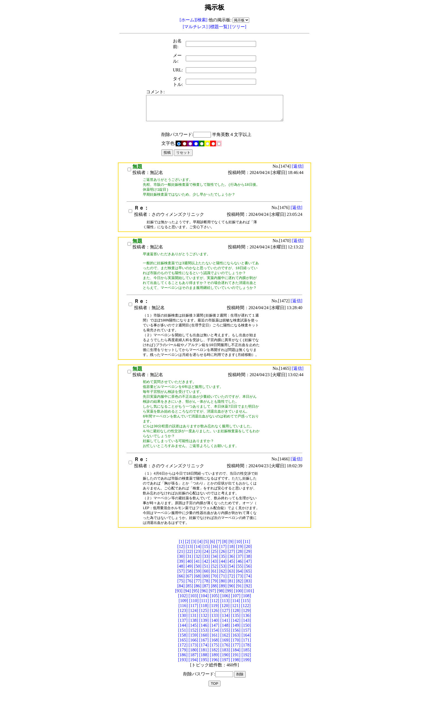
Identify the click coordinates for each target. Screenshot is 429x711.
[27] (231, 570)
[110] (193, 619)
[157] (246, 648)
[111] (204, 619)
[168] (214, 658)
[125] (204, 629)
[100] (239, 609)
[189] (214, 673)
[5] (206, 560)
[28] (240, 570)
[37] (240, 575)
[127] (225, 629)
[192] (246, 673)
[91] (240, 604)
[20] (248, 565)
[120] (225, 624)
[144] (183, 644)
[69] (206, 594)
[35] (223, 575)
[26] (223, 570)
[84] (181, 604)
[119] (214, 624)
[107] (235, 614)
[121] (235, 624)
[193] (183, 678)
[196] (214, 678)
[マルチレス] (196, 26)
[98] (220, 609)
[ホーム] (188, 20)
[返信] (297, 171)
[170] (235, 658)
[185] (246, 668)
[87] (206, 604)
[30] (181, 575)
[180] (193, 668)
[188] (204, 673)
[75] (181, 599)
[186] (183, 673)
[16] (214, 565)
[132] (204, 634)
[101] (249, 609)
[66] (181, 594)
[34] (214, 575)
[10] (238, 560)
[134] (225, 634)
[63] (231, 589)
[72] (231, 594)
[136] (246, 634)
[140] (214, 639)
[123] (183, 629)
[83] (248, 599)
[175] (214, 663)
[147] (214, 644)
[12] (181, 565)
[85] (189, 604)
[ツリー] (238, 26)
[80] (223, 599)
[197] (225, 678)
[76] (189, 599)
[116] (183, 624)
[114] (235, 619)
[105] (214, 614)
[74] (248, 594)
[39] (181, 579)
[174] (204, 663)
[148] (225, 644)
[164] (246, 653)
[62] (223, 589)
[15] (206, 565)
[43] (214, 579)
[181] (204, 668)
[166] (193, 658)
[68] (197, 594)
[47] (248, 579)
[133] (214, 634)
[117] (193, 624)
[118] (203, 624)
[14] (197, 565)
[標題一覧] (219, 26)
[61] (214, 589)
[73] (240, 594)
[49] (189, 584)
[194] (193, 678)
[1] (181, 560)
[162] (225, 653)
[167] (204, 658)
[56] (248, 584)
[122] (246, 624)
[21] (181, 570)
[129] (246, 629)
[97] (212, 609)
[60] (206, 589)
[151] (183, 648)
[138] (193, 639)
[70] (214, 594)
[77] (197, 599)
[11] (246, 560)
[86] (197, 604)
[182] (214, 668)
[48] (181, 584)
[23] (197, 570)
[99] (229, 609)
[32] (197, 575)
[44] (223, 579)
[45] (231, 579)
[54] (231, 584)
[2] (187, 560)
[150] (246, 644)
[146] (204, 644)
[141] (225, 639)
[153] (204, 648)
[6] (212, 560)
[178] (246, 663)
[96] (204, 609)
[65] (248, 589)
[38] (248, 575)
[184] (235, 668)
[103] (193, 614)
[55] (240, 584)
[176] (225, 663)
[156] (235, 648)
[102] (183, 614)
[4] (200, 560)
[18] (231, 565)
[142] (235, 639)
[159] (193, 653)
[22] (189, 570)
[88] (214, 604)
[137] (183, 639)
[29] (248, 570)
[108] (246, 614)
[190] (225, 673)
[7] (218, 560)
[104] (204, 614)
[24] (206, 570)
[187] (193, 673)
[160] (204, 653)
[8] (224, 560)
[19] (240, 565)
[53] (223, 584)
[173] (193, 663)
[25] (214, 570)
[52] (214, 584)
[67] (189, 594)
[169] (225, 658)
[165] (183, 658)
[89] (223, 604)
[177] (235, 663)
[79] (214, 599)
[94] (187, 609)
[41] (197, 579)
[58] (189, 589)
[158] (183, 653)
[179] (183, 668)
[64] (240, 589)
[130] (183, 634)
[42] (206, 579)
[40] (189, 579)
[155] (225, 648)
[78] (206, 599)
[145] (193, 644)
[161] (214, 653)
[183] (225, 668)
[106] (225, 614)
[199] (246, 678)
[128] (235, 629)
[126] (214, 629)
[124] (193, 629)
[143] (246, 639)
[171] (246, 658)
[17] (223, 565)
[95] (195, 609)
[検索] (201, 20)
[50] (197, 584)
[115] (245, 619)
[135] (235, 634)
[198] (235, 678)
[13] (189, 565)
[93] (178, 609)
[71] (223, 594)
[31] (189, 575)
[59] (197, 589)
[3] (193, 560)
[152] (193, 648)
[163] (235, 653)
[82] (240, 599)
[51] (206, 584)
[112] (214, 619)
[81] (231, 599)
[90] (231, 604)
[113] (225, 619)
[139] (204, 639)
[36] (231, 575)
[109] (183, 619)
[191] (235, 673)
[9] (231, 560)
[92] (248, 604)
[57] (181, 589)
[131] (193, 634)
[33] (206, 575)
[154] (214, 648)
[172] (183, 663)
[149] (235, 644)
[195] (204, 678)
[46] (240, 579)
